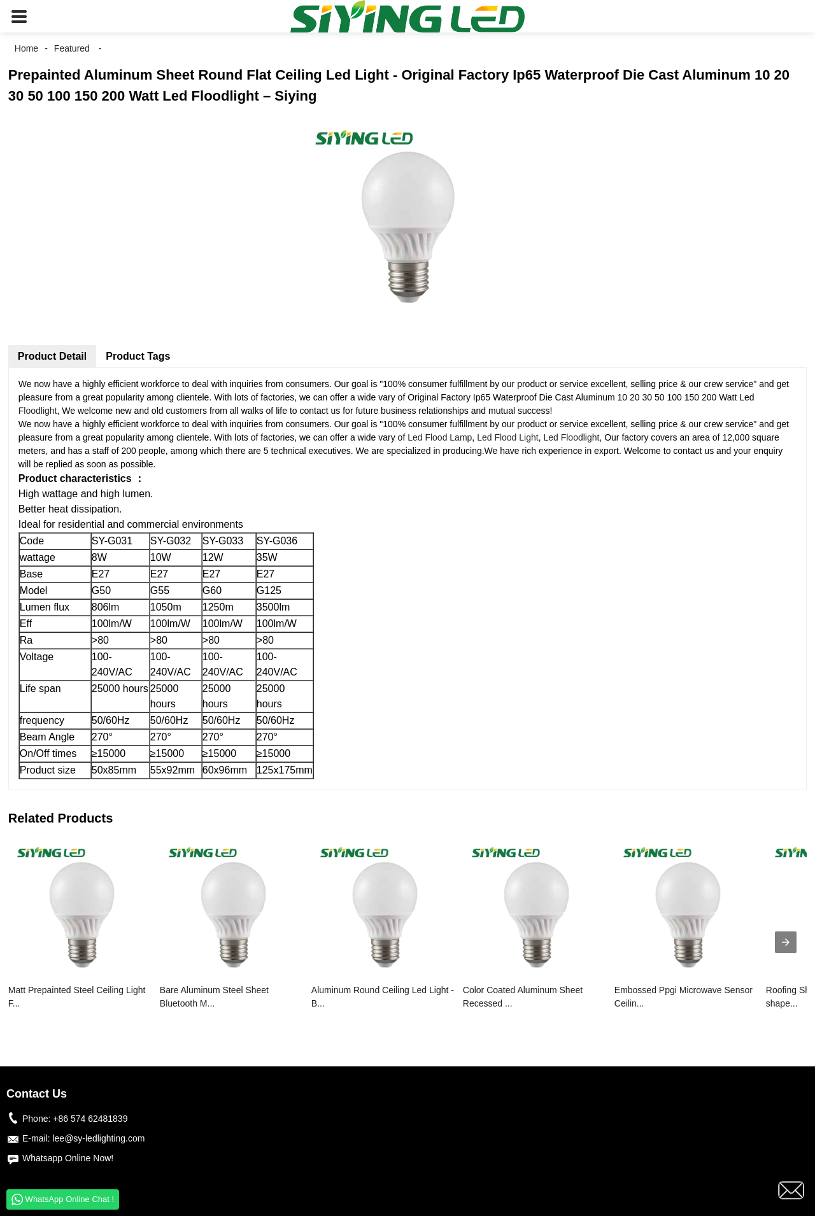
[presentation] (786, 942)
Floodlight (37, 411)
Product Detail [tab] (52, 356)
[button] (19, 16)
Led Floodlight (571, 437)
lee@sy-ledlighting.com (98, 1138)
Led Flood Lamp (440, 437)
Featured (72, 48)
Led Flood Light (508, 437)
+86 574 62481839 (90, 1118)
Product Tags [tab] (138, 356)
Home (26, 48)
